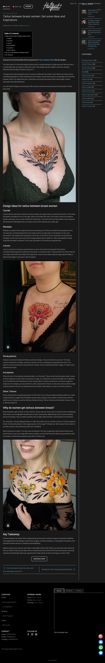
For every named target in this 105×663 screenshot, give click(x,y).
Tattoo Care (86, 79)
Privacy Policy (52, 660)
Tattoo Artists (87, 76)
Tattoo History (87, 91)
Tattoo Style (86, 102)
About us (73, 3)
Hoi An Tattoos (12, 13)
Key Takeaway (9, 55)
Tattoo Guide (86, 87)
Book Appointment (94, 3)
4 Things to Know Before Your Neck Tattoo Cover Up (94, 22)
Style (4, 13)
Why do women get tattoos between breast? (17, 52)
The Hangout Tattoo (23, 25)
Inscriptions (10, 48)
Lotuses (9, 43)
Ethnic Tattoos (11, 50)
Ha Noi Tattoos (87, 64)
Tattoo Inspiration (88, 95)
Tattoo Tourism (87, 106)
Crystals (9, 38)
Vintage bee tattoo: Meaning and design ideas (59, 569)
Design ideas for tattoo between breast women (17, 36)
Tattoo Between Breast (47, 60)
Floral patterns (11, 45)
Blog (99, 10)
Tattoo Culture (87, 83)
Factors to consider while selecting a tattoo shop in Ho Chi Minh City (94, 43)
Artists (82, 3)
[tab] (59, 591)
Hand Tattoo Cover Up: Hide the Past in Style (94, 32)
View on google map (61, 632)
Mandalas (9, 41)
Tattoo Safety (86, 99)
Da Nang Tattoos (87, 60)
